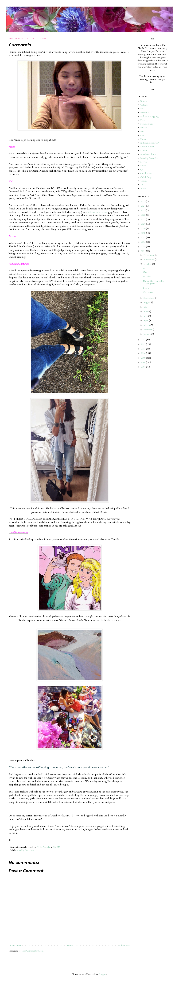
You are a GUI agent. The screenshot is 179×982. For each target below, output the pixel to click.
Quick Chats (146, 173)
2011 (143, 348)
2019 (143, 228)
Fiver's (143, 127)
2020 (143, 223)
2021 (143, 219)
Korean (143, 150)
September (149, 298)
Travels (143, 180)
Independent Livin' (149, 142)
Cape (145, 272)
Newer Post (15, 945)
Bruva (146, 287)
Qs (141, 169)
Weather (147, 276)
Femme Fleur (146, 123)
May (146, 316)
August (147, 302)
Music (143, 165)
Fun (142, 131)
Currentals (148, 292)
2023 (143, 210)
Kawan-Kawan (147, 146)
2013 (143, 339)
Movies (143, 161)
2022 (143, 214)
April (146, 320)
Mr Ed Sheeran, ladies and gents (153, 282)
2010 (143, 353)
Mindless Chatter (148, 154)
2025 (143, 201)
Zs (144, 267)
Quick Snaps (146, 177)
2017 (143, 237)
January (147, 334)
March (147, 325)
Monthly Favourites (25, 850)
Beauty (143, 101)
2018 (143, 233)
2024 (143, 205)
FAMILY (144, 112)
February (148, 329)
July (146, 306)
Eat (141, 108)
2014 (143, 251)
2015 (143, 246)
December (149, 255)
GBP (142, 135)
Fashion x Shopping (149, 116)
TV (142, 184)
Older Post (124, 945)
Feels (142, 120)
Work (143, 188)
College (144, 104)
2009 (143, 357)
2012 (143, 344)
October (148, 263)
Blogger (102, 974)
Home (70, 945)
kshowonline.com (97, 212)
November (149, 259)
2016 (143, 241)
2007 (143, 366)
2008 (143, 362)
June (146, 311)
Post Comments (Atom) (33, 950)
